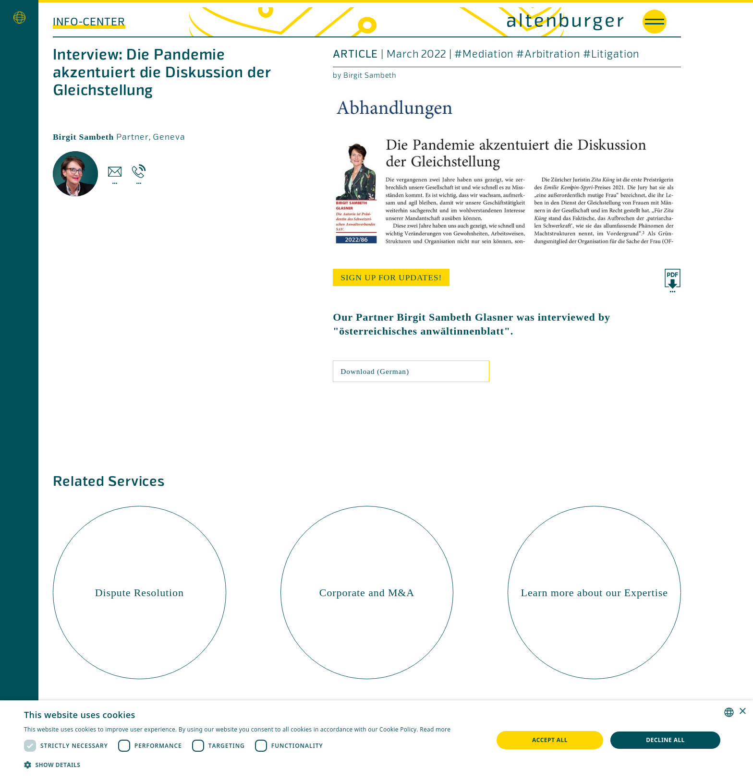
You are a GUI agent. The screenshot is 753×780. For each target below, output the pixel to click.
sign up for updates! (391, 277)
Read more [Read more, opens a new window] (435, 729)
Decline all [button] (665, 740)
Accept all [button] (550, 740)
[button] (237, 765)
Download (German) (374, 371)
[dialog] (376, 740)
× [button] (742, 711)
